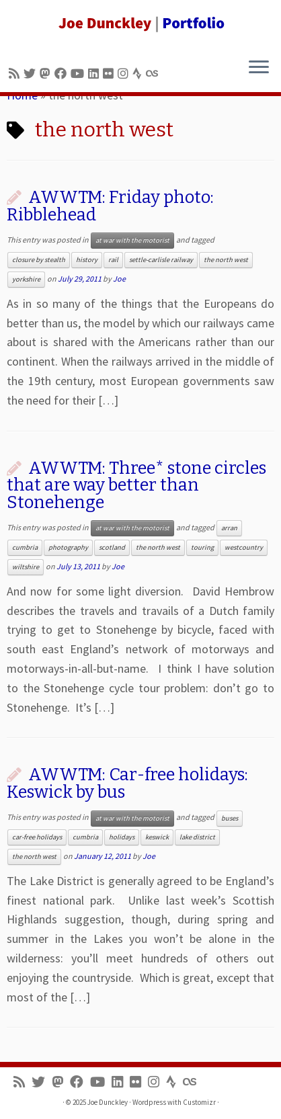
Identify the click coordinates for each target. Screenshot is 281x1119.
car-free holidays (37, 837)
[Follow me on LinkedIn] (95, 73)
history (86, 259)
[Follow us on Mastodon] (47, 73)
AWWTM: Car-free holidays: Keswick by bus (127, 783)
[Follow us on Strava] (139, 73)
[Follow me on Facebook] (62, 73)
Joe (119, 279)
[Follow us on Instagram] (125, 73)
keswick (157, 837)
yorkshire (26, 279)
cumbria (25, 547)
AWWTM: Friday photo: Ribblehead (110, 206)
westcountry (244, 547)
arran (229, 528)
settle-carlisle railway (161, 259)
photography (68, 547)
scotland (112, 547)
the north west (226, 259)
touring (202, 547)
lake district (197, 837)
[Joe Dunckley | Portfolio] (140, 23)
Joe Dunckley (107, 1102)
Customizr (199, 1102)
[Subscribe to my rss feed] (16, 73)
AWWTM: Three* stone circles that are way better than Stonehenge (136, 485)
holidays (121, 837)
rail (113, 259)
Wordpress (149, 1102)
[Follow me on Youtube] (79, 73)
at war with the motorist (132, 240)
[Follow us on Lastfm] (154, 73)
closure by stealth (38, 259)
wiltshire (25, 567)
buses (229, 818)
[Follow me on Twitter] (32, 73)
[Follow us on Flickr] (110, 73)
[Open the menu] (259, 68)
